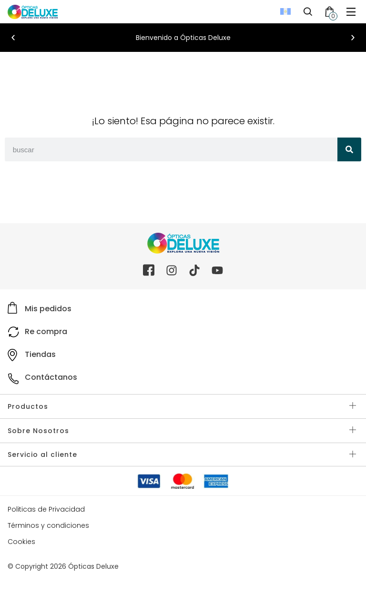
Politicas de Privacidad (46, 509)
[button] (13, 37)
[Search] (349, 149)
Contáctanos (51, 377)
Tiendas (40, 354)
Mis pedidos (48, 308)
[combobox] (171, 149)
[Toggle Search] (308, 11)
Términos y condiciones (48, 525)
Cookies (21, 541)
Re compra (46, 331)
